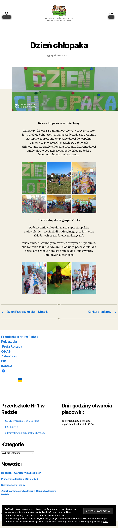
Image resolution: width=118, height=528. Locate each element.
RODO (105, 521)
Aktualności (9, 363)
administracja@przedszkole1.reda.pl (25, 439)
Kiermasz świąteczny (13, 491)
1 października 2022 (61, 62)
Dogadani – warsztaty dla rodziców (21, 479)
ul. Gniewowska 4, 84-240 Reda (22, 427)
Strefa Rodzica (11, 353)
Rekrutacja (9, 348)
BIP (3, 368)
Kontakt (6, 373)
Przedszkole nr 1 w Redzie (19, 343)
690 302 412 (11, 433)
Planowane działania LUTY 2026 (19, 485)
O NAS (5, 358)
